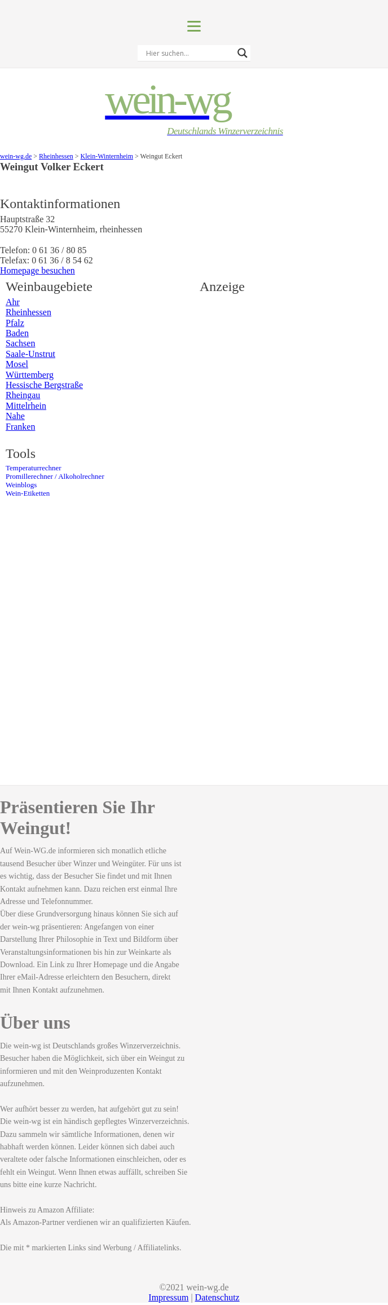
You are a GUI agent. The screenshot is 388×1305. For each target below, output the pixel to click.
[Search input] (189, 53)
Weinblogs (21, 485)
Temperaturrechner (33, 468)
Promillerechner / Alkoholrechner (55, 476)
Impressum (168, 1297)
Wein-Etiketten (28, 493)
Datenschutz (217, 1297)
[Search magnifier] (242, 53)
